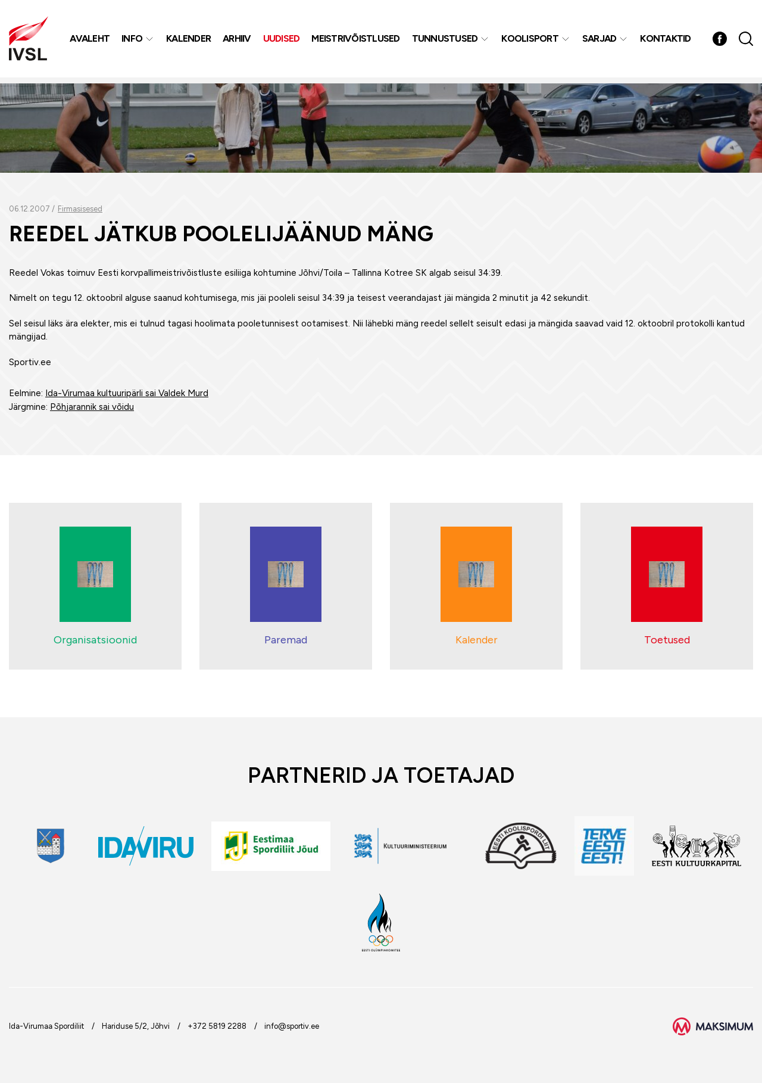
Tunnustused (446, 41)
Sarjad (600, 41)
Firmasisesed (80, 208)
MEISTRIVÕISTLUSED (357, 41)
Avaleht (91, 41)
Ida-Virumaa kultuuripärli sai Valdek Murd (126, 393)
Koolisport (531, 41)
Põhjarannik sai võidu (92, 407)
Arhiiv (238, 41)
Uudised (282, 41)
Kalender (189, 41)
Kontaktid (666, 41)
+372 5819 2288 (217, 1026)
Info (133, 41)
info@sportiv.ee (291, 1026)
